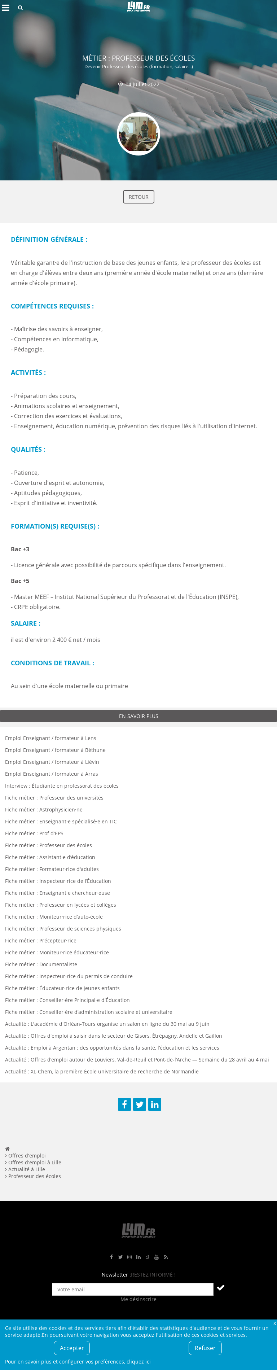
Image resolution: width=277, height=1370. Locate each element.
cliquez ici (139, 1361)
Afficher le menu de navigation (5, 7)
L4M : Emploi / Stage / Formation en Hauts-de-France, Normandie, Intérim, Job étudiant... (138, 7)
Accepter (72, 1348)
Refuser (205, 1348)
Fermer (274, 1322)
